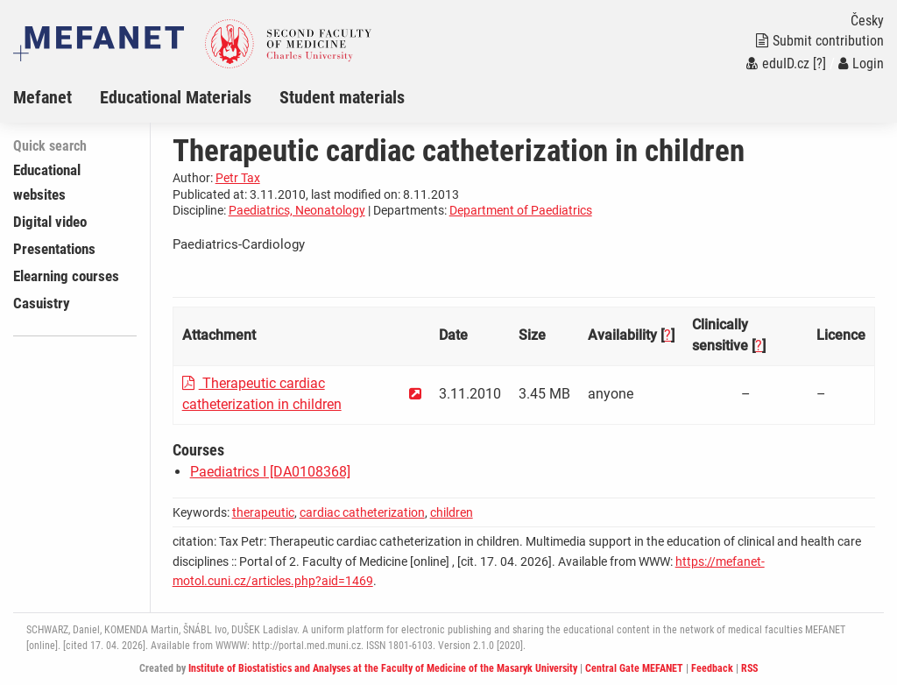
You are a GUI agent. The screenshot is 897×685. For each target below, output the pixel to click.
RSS (749, 668)
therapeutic (263, 512)
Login (861, 63)
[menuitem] (56, 97)
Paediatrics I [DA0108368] (270, 471)
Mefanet (42, 97)
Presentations (54, 249)
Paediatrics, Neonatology (297, 210)
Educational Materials (175, 97)
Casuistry (41, 303)
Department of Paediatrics (520, 210)
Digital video (50, 221)
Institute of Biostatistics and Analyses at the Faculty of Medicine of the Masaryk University (382, 668)
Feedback (712, 668)
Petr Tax (237, 178)
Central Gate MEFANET (634, 668)
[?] (819, 63)
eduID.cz (777, 63)
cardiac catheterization (362, 512)
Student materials (342, 97)
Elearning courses (66, 276)
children (451, 512)
